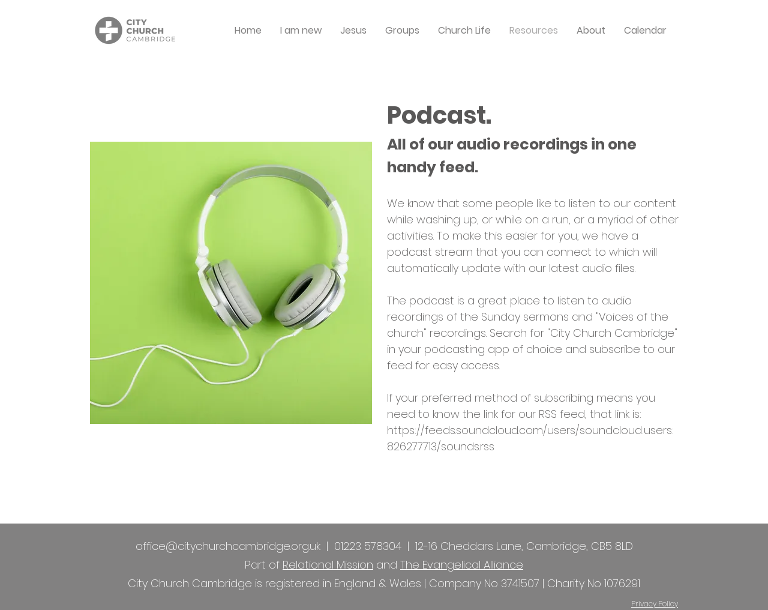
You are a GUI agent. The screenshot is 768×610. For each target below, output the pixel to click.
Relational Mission (328, 564)
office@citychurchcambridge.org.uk (228, 546)
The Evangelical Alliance (461, 564)
